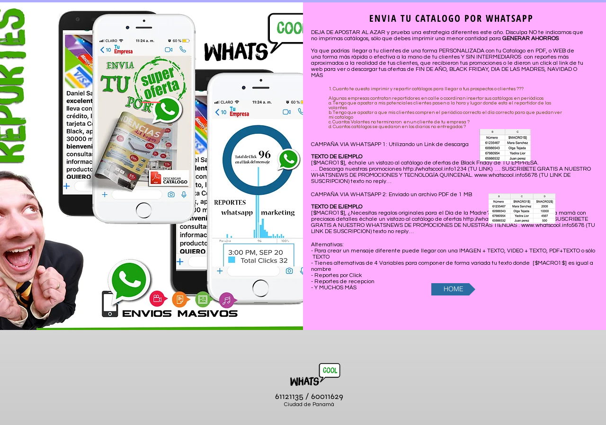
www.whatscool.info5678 (506, 175)
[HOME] (453, 289)
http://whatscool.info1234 (435, 169)
